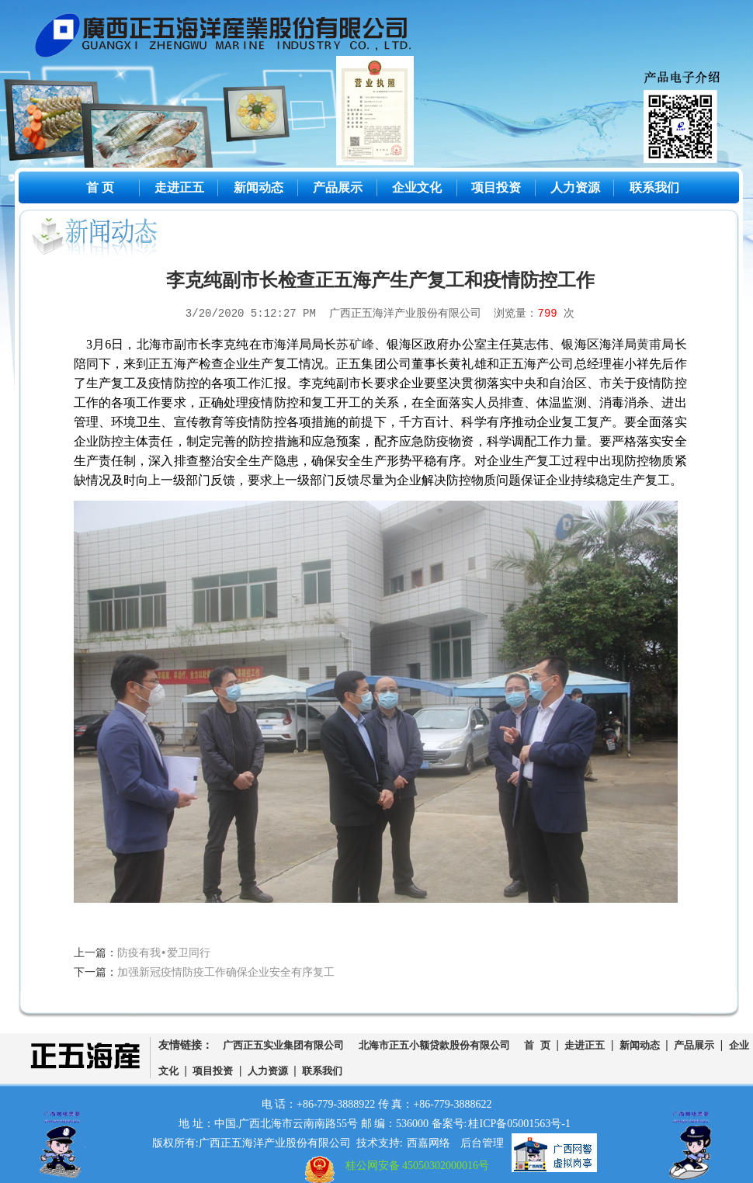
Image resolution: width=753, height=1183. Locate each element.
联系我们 (654, 187)
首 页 (100, 187)
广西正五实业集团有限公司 (283, 1046)
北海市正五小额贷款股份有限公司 (434, 1046)
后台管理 (482, 1143)
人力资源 (575, 187)
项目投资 (496, 187)
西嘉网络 (428, 1143)
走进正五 (179, 187)
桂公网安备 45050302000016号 (417, 1165)
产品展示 (338, 187)
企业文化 (417, 187)
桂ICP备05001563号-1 (519, 1123)
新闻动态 (258, 187)
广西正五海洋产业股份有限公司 (235, 39)
